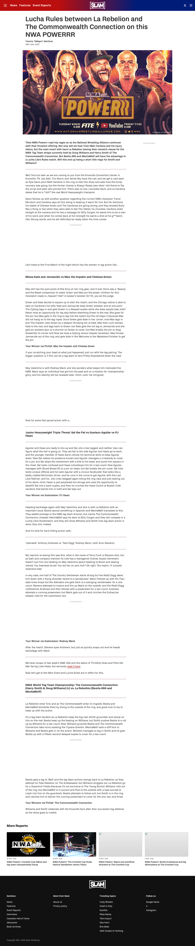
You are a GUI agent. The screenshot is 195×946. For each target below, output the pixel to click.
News (13, 5)
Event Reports (42, 5)
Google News (152, 902)
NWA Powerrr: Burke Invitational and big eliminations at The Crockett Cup (165, 863)
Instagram (151, 910)
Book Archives (14, 927)
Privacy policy (60, 906)
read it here (73, 666)
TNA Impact (106, 918)
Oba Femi (104, 922)
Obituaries (12, 922)
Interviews (12, 914)
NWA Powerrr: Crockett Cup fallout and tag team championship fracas (27, 863)
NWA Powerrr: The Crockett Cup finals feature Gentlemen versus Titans (72, 863)
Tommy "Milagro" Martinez (39, 41)
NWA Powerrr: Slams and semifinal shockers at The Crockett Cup (116, 863)
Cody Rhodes (106, 902)
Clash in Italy (106, 906)
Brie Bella (104, 927)
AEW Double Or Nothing (111, 931)
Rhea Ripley (105, 914)
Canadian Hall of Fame (18, 918)
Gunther (104, 910)
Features (25, 5)
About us (57, 902)
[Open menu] (5, 5)
